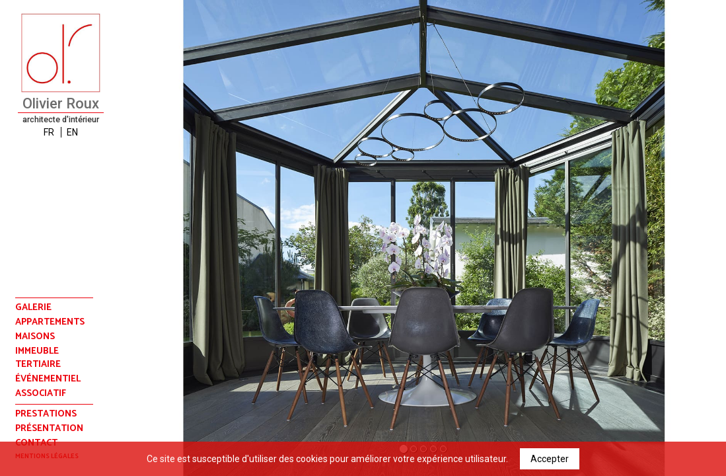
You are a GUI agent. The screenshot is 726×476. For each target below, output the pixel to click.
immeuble (37, 351)
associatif (40, 394)
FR (49, 132)
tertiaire (38, 365)
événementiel (48, 379)
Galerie (33, 307)
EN (72, 132)
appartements (50, 322)
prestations (46, 414)
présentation (49, 428)
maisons (35, 337)
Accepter (549, 459)
